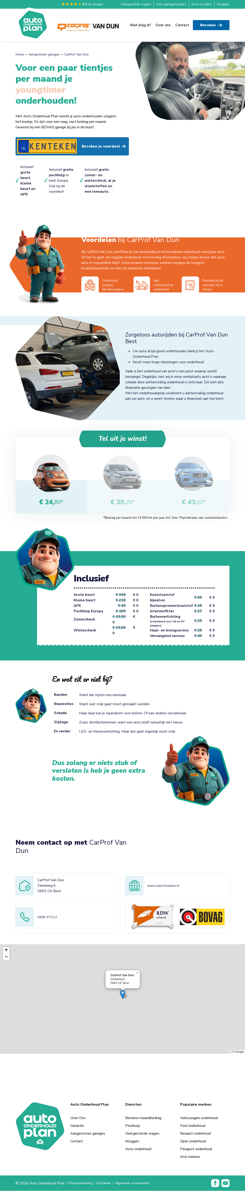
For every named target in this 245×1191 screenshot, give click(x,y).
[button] (122, 994)
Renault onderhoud (195, 1133)
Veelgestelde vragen (136, 4)
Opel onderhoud (193, 1141)
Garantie (77, 1125)
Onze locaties (202, 4)
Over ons (163, 23)
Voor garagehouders (171, 4)
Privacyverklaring (81, 1183)
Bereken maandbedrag (143, 1118)
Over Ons (77, 1118)
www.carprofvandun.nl (164, 886)
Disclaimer (107, 1183)
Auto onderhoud (138, 1149)
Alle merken (190, 1156)
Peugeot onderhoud (196, 1149)
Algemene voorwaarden (139, 1183)
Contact (182, 23)
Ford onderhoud (192, 1125)
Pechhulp (132, 1125)
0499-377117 (49, 917)
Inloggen (223, 4)
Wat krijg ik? (140, 23)
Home (20, 54)
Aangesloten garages (44, 54)
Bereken (211, 23)
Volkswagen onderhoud (199, 1118)
